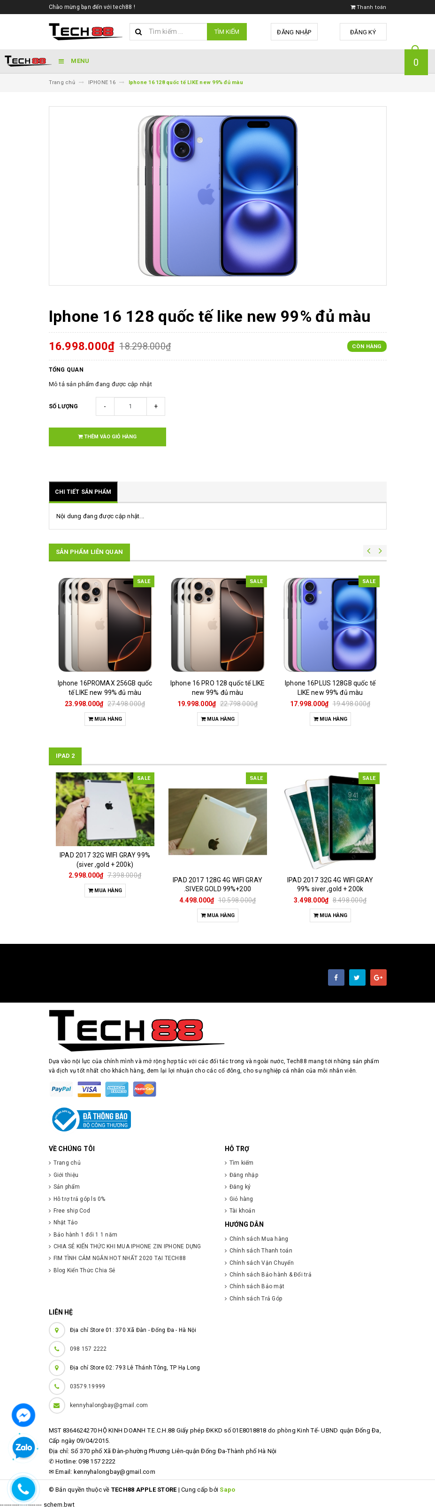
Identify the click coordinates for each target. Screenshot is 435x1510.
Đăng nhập (294, 32)
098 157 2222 (88, 1349)
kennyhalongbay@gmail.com (109, 1405)
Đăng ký (363, 32)
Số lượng (63, 406)
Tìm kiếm (226, 31)
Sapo (227, 1489)
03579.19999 (88, 1386)
